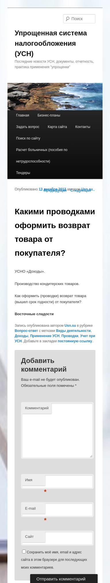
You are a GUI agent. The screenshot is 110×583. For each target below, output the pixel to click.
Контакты (82, 127)
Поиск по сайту (28, 138)
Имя (35, 481)
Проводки (69, 336)
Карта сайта (57, 127)
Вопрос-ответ (26, 331)
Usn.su (87, 189)
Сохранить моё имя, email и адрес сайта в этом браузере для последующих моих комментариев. (54, 559)
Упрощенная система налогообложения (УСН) (51, 43)
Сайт (29, 536)
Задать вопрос (27, 127)
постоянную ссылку (75, 341)
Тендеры (23, 173)
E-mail (35, 510)
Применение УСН (44, 336)
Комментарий (37, 408)
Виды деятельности (73, 331)
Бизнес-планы (49, 115)
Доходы (21, 336)
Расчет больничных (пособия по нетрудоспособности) (41, 155)
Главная (22, 115)
